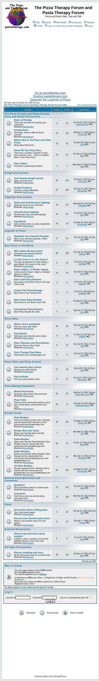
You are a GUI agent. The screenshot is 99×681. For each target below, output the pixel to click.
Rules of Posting (23, 120)
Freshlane (82, 206)
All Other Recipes (23, 466)
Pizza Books (20, 333)
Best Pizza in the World (19, 245)
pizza (82, 145)
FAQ (36, 22)
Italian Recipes (22, 451)
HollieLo (43, 574)
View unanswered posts (87, 105)
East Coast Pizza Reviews (27, 279)
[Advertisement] (50, 59)
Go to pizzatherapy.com (50, 93)
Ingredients (20, 221)
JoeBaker (82, 264)
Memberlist (59, 22)
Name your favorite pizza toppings (32, 202)
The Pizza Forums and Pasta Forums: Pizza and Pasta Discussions (28, 115)
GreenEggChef (82, 124)
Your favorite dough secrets (28, 178)
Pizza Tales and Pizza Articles (23, 362)
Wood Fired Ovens (24, 391)
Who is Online (13, 566)
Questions (19, 485)
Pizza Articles (21, 376)
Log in (89, 26)
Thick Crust (82, 134)
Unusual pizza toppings (26, 212)
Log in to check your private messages (64, 26)
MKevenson (82, 191)
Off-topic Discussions (18, 547)
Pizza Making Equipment (20, 386)
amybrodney (82, 224)
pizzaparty (82, 458)
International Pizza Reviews (28, 309)
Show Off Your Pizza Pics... (28, 150)
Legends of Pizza (15, 231)
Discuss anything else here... (29, 552)
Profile (38, 26)
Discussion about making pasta (30, 510)
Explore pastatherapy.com (50, 96)
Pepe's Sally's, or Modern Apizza (31, 269)
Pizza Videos (20, 163)
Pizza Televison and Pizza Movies (31, 343)
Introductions (21, 130)
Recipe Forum (13, 413)
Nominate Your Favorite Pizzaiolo (31, 236)
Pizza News (12, 318)
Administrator (28, 127)
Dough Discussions (17, 173)
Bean (82, 156)
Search (46, 22)
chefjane (82, 337)
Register (89, 22)
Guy (82, 434)
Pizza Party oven (82, 395)
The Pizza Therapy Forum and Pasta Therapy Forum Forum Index (35, 105)
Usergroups (75, 22)
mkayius (82, 254)
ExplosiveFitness (82, 405)
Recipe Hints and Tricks (26, 430)
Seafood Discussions (18, 529)
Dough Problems (23, 187)
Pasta (8, 504)
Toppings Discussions (18, 197)
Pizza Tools (20, 400)
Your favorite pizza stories (27, 367)
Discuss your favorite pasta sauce (32, 518)
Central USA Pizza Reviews (28, 290)
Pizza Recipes (21, 417)
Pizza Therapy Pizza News (27, 352)
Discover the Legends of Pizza (50, 99)
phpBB (45, 676)
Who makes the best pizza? (28, 251)
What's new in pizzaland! (27, 324)
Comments (19, 493)
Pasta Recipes (21, 439)
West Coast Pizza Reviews (28, 300)
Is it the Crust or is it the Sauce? (31, 259)
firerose (82, 523)
